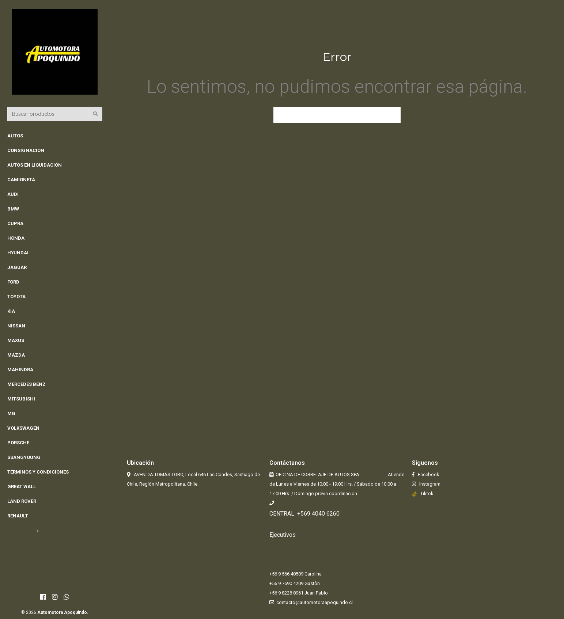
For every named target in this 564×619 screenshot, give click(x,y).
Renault (17, 516)
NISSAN (16, 326)
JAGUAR (17, 267)
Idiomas (20, 530)
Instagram (429, 484)
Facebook (428, 474)
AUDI (13, 194)
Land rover (21, 501)
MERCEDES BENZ (26, 384)
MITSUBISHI (21, 399)
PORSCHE (18, 442)
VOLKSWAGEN (23, 428)
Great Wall (21, 486)
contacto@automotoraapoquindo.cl (314, 602)
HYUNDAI (18, 252)
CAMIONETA (21, 179)
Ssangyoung (24, 457)
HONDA (15, 238)
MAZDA (16, 355)
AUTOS (15, 135)
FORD (13, 282)
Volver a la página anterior (337, 115)
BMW (13, 209)
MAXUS (15, 340)
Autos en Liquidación (34, 165)
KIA (11, 311)
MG (11, 413)
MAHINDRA (20, 369)
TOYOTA (16, 296)
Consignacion (25, 150)
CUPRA (15, 223)
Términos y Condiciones (38, 472)
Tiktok (427, 493)
